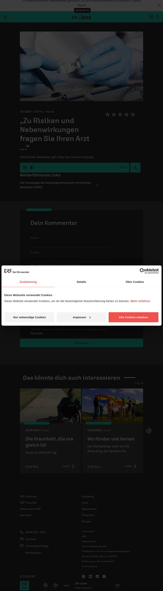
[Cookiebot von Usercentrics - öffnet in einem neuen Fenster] (142, 271)
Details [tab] (81, 281)
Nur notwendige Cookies (29, 317)
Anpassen (82, 317)
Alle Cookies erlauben (133, 317)
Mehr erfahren (140, 300)
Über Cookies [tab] (135, 281)
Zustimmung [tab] (28, 281)
